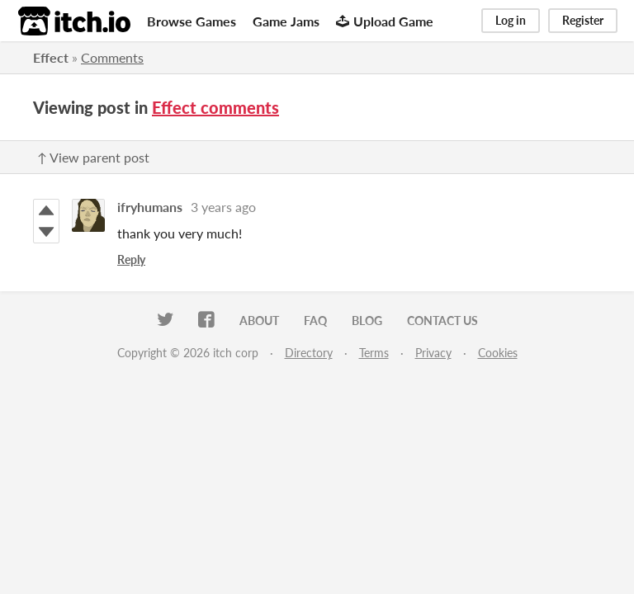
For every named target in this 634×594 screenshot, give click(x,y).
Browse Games (191, 21)
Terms (374, 353)
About (259, 321)
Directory (309, 353)
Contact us (442, 321)
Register (582, 20)
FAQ (315, 321)
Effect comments (215, 107)
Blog (367, 321)
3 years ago (223, 206)
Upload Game (384, 21)
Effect (51, 57)
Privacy (433, 353)
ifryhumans (149, 206)
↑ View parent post (93, 157)
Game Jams (286, 21)
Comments (112, 57)
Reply (131, 259)
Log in (510, 20)
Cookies (498, 353)
